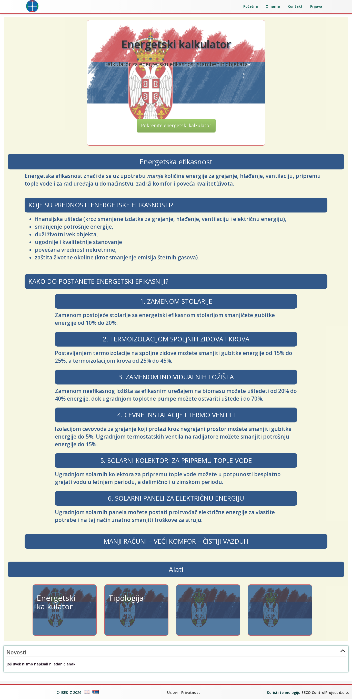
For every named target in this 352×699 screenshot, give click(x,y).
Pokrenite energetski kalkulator (176, 128)
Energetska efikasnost (176, 164)
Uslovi (172, 692)
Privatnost (190, 692)
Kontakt (295, 6)
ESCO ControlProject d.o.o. (325, 692)
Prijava (316, 6)
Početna (250, 6)
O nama (273, 6)
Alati (176, 572)
